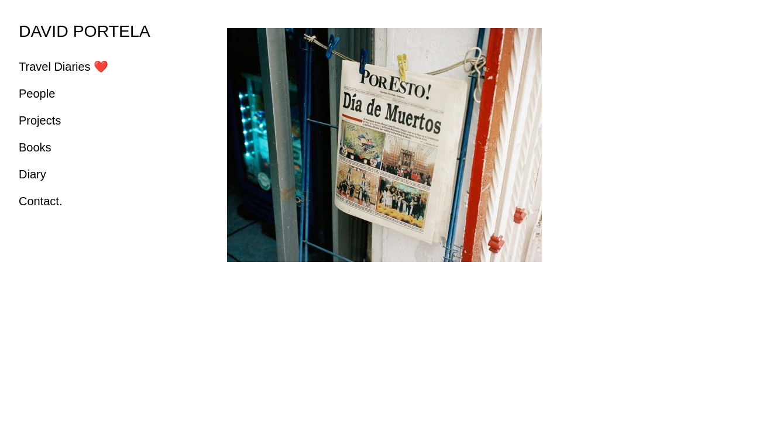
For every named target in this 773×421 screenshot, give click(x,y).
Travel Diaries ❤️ (63, 66)
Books (35, 147)
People (37, 93)
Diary (32, 174)
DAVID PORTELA (84, 31)
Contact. (40, 201)
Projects (40, 120)
